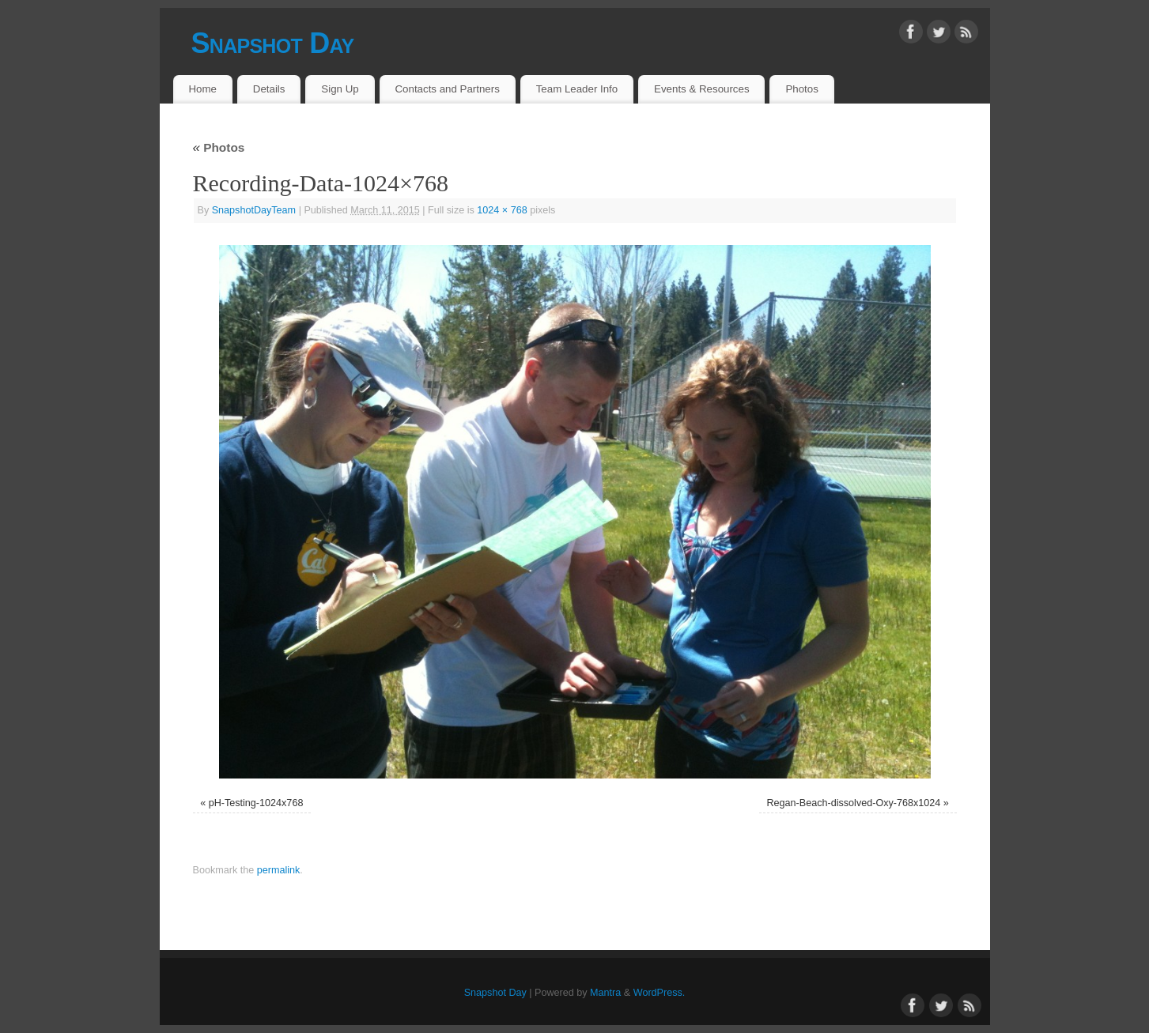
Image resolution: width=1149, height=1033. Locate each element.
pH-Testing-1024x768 (256, 803)
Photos (801, 89)
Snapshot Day (272, 43)
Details (269, 89)
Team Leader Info (577, 89)
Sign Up (339, 89)
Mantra (605, 992)
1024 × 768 (502, 210)
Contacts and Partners (447, 89)
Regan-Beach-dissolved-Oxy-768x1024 (854, 803)
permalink (278, 870)
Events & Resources (701, 89)
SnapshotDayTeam (254, 210)
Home (202, 89)
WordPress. (659, 992)
